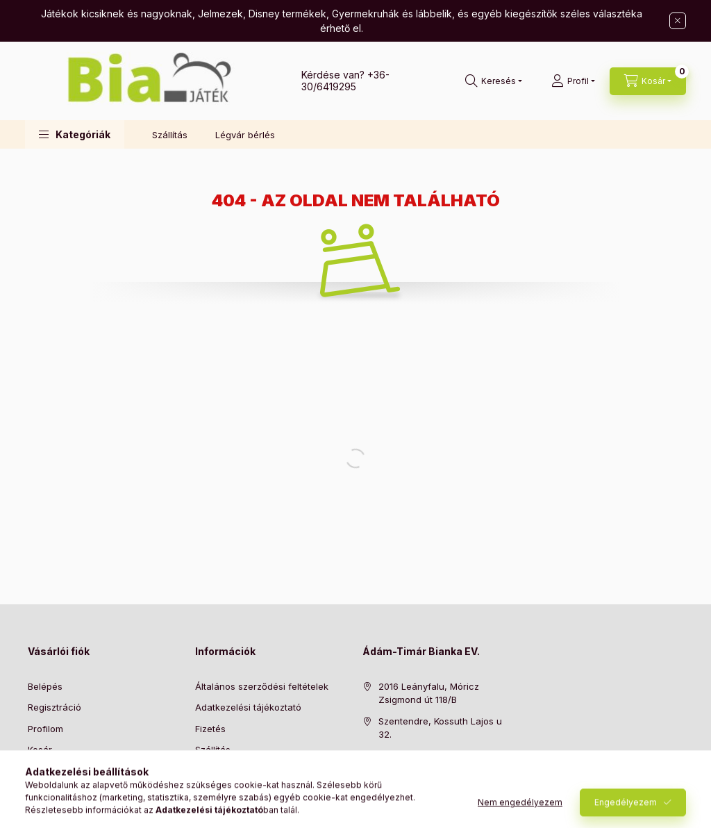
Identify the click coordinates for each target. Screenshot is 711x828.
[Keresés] (494, 81)
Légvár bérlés (245, 134)
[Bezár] (677, 21)
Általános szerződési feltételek (261, 686)
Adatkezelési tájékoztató (248, 707)
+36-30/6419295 (345, 80)
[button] (74, 134)
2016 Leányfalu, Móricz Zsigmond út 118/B (428, 693)
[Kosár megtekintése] (648, 81)
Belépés (45, 686)
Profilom (45, 728)
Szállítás (169, 134)
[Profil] (573, 81)
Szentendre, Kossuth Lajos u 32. (440, 727)
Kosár (40, 749)
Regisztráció (54, 707)
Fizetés (210, 728)
